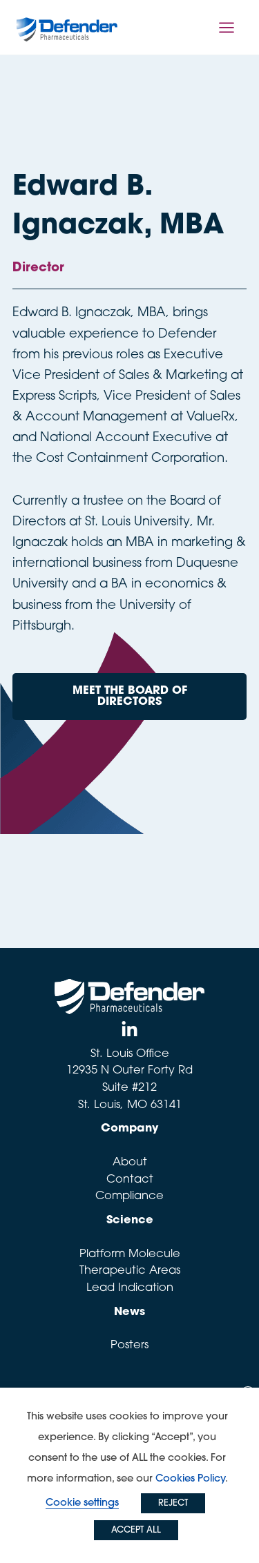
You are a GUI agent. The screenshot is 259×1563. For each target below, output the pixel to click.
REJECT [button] (173, 1503)
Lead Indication (129, 1288)
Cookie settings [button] (82, 1503)
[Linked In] (129, 1029)
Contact (129, 1179)
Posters (129, 1345)
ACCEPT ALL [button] (136, 1530)
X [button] (248, 1394)
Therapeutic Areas (129, 1270)
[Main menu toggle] (227, 27)
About (130, 1162)
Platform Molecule (129, 1254)
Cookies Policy (190, 1479)
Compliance (129, 1196)
